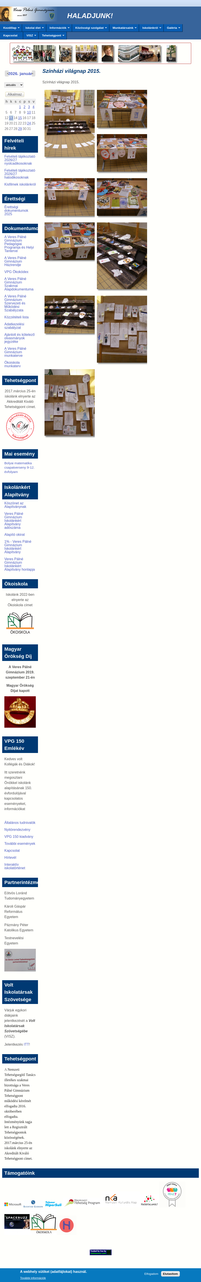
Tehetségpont (51, 36)
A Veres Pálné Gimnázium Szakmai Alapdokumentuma (18, 284)
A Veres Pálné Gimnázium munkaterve (15, 352)
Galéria (172, 29)
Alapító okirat (14, 534)
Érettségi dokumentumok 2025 (16, 210)
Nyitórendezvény (17, 829)
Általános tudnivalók (19, 823)
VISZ (29, 36)
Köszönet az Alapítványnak (15, 505)
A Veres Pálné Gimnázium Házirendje (15, 261)
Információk (58, 29)
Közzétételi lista (16, 317)
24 (29, 123)
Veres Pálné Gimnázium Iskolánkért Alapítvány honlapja (19, 564)
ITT (26, 1044)
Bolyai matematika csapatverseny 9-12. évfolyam (19, 467)
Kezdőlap (10, 29)
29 (20, 129)
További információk (33, 1279)
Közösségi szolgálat (89, 29)
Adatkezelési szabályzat (14, 325)
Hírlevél (10, 857)
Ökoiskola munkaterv (12, 364)
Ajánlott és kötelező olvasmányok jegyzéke (19, 338)
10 (29, 112)
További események (19, 843)
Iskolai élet (33, 29)
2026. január (20, 73)
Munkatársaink (123, 29)
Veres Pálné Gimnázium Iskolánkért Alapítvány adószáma (13, 520)
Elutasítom (170, 1275)
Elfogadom (151, 1275)
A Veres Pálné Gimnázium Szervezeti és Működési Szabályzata (15, 303)
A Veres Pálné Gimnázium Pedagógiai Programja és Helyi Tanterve (19, 244)
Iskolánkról (150, 29)
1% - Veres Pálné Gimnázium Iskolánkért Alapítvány (17, 547)
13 (11, 118)
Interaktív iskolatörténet (14, 866)
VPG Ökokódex (16, 272)
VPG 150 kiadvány (18, 836)
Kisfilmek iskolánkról (20, 184)
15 (20, 118)
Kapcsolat (10, 35)
